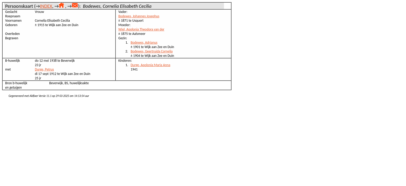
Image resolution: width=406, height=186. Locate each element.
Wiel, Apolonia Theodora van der (141, 29)
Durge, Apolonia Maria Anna (150, 65)
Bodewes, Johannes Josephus (138, 16)
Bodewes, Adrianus (144, 42)
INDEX (46, 6)
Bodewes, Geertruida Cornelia (152, 51)
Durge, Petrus (44, 69)
